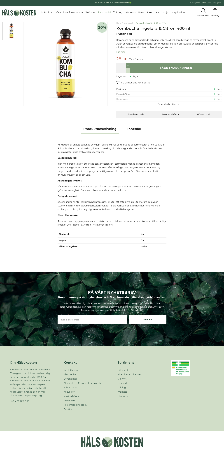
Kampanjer (162, 12)
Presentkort (70, 400)
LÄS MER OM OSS (19, 401)
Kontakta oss (71, 370)
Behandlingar (71, 378)
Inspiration (178, 12)
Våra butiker (70, 374)
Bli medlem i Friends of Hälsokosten (83, 383)
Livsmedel (104, 12)
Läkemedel (123, 396)
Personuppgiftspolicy (75, 404)
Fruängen (121, 89)
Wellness (130, 12)
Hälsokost (47, 12)
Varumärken (146, 12)
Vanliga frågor (71, 396)
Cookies (68, 409)
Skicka (147, 319)
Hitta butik (206, 3)
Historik (140, 60)
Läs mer (120, 52)
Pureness (124, 34)
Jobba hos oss (71, 387)
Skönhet (90, 12)
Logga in (217, 3)
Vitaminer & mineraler (69, 12)
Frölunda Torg (123, 94)
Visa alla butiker (169, 104)
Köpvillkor (69, 391)
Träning (118, 12)
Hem (118, 23)
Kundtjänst (195, 3)
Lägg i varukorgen (176, 67)
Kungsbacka (122, 99)
